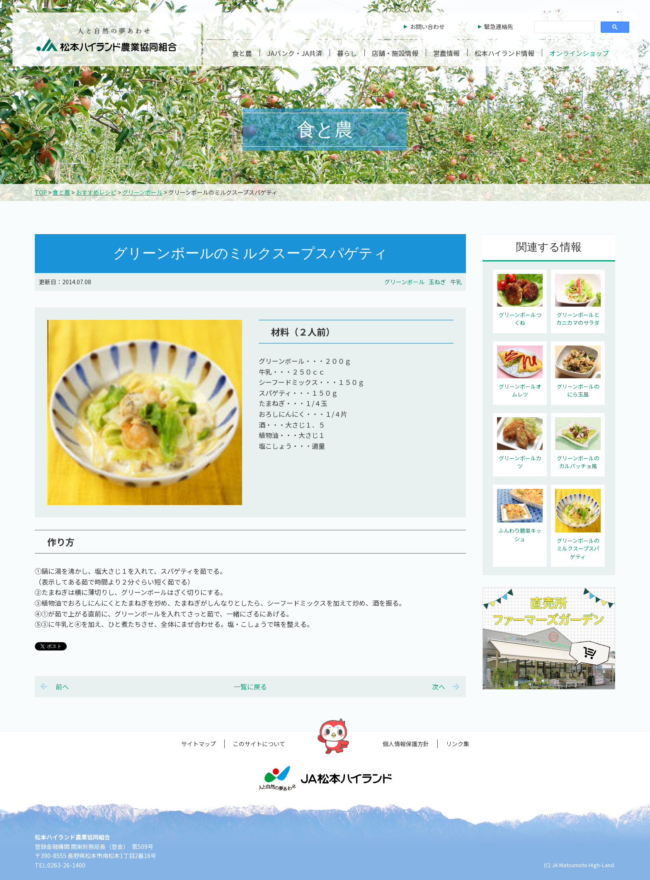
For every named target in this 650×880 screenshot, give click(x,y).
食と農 (242, 53)
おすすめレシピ (96, 192)
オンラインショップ (579, 53)
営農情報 (446, 53)
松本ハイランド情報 (504, 53)
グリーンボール (142, 192)
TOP (41, 192)
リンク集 (457, 744)
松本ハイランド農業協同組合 (106, 39)
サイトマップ (198, 744)
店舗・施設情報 (395, 53)
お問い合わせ (427, 26)
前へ (62, 686)
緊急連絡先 (498, 26)
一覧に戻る (250, 686)
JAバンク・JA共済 (294, 53)
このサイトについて (259, 744)
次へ (438, 686)
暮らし (347, 53)
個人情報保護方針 (406, 744)
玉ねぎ (437, 282)
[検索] (563, 27)
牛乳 (456, 282)
